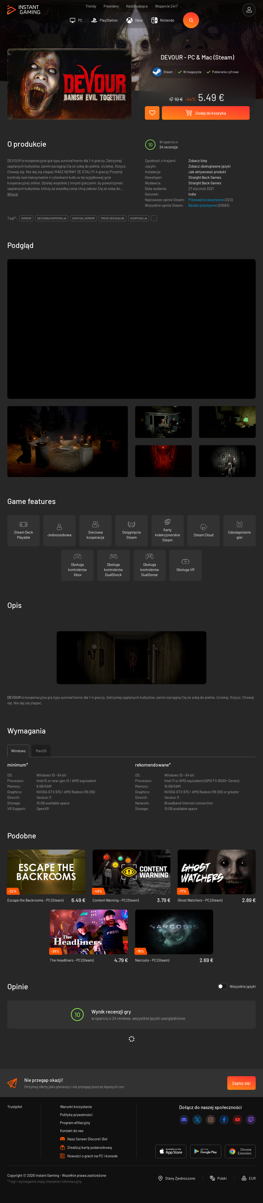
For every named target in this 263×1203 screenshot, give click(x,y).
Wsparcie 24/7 (166, 6)
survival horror (83, 218)
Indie (192, 194)
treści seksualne (112, 218)
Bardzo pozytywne (203, 205)
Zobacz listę (197, 160)
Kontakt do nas (71, 1130)
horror (26, 218)
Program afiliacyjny (75, 1122)
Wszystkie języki (237, 986)
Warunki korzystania (76, 1106)
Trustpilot (14, 1106)
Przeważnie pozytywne (206, 199)
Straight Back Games (204, 177)
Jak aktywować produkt (207, 172)
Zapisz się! (241, 1083)
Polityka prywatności (76, 1114)
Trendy (91, 6)
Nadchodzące (137, 6)
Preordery (111, 6)
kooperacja (138, 218)
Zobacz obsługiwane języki (209, 166)
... (154, 218)
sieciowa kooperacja (51, 218)
